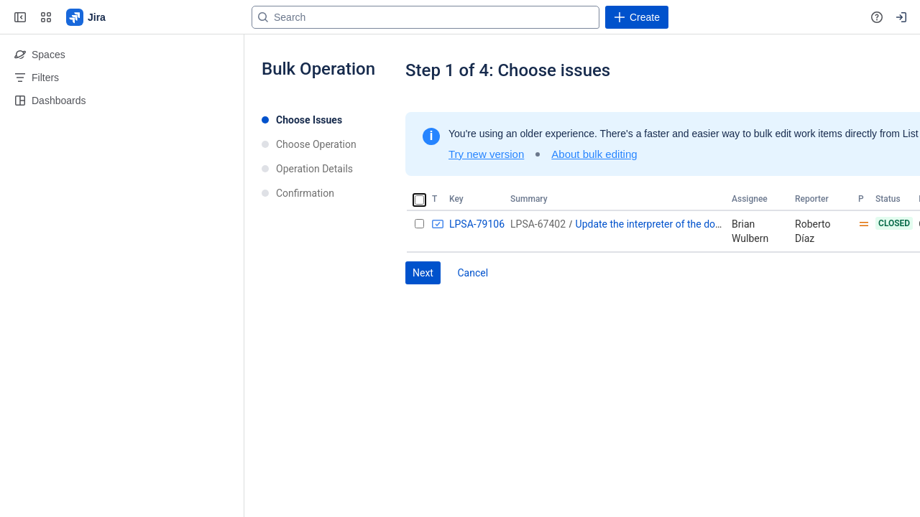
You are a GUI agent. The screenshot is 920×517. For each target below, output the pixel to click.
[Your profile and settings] (901, 17)
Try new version (486, 154)
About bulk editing (594, 154)
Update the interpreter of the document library (677, 224)
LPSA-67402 (538, 224)
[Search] (425, 17)
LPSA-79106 (477, 224)
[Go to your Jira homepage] (86, 17)
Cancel (472, 273)
